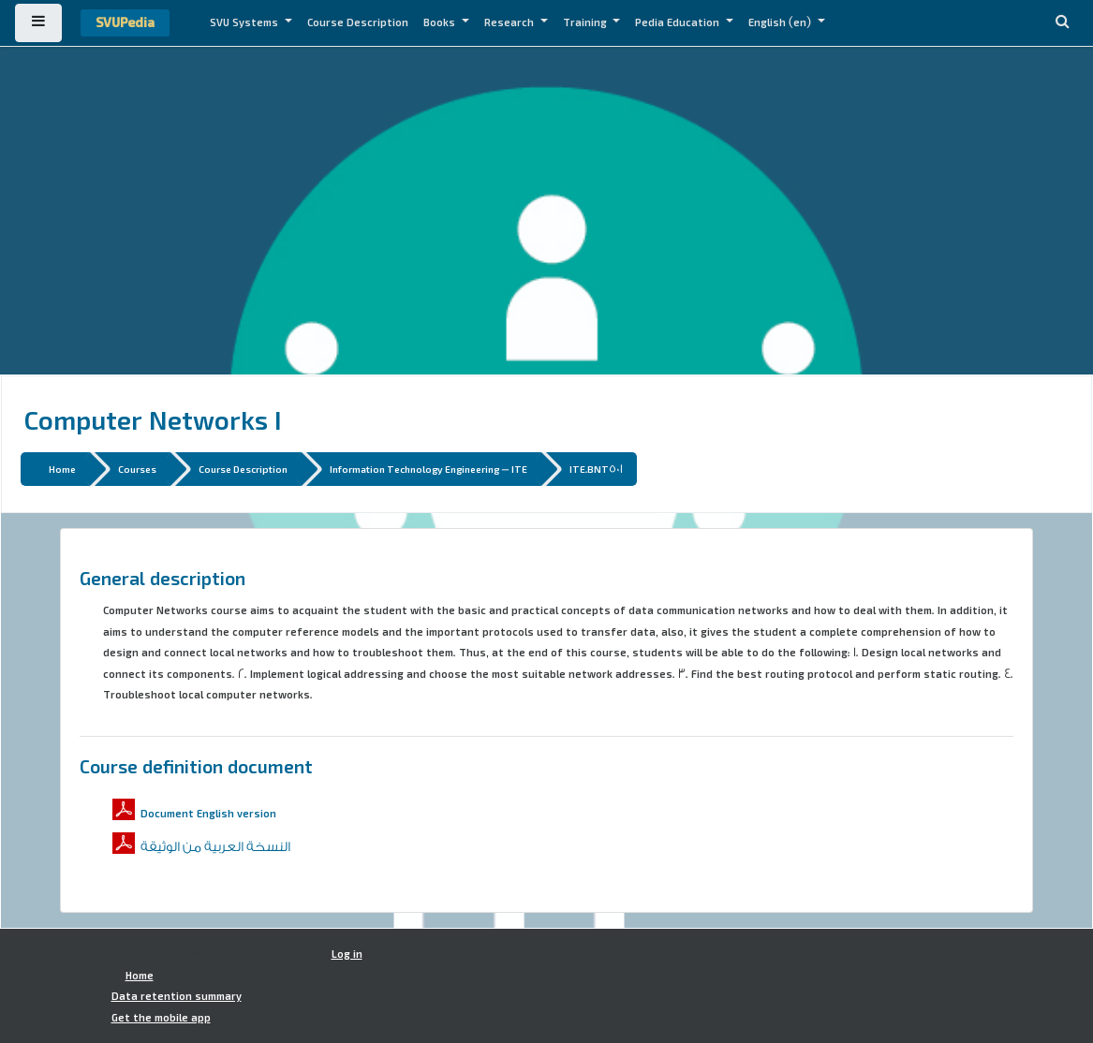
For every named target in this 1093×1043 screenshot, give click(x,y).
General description (162, 578)
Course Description (357, 22)
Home (62, 469)
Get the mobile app (161, 1017)
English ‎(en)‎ (781, 22)
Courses (137, 469)
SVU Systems (245, 22)
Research (510, 22)
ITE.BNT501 (596, 469)
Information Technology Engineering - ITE (428, 469)
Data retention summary (176, 996)
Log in (347, 954)
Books (440, 22)
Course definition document (196, 766)
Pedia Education (678, 22)
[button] (1062, 23)
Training (586, 22)
